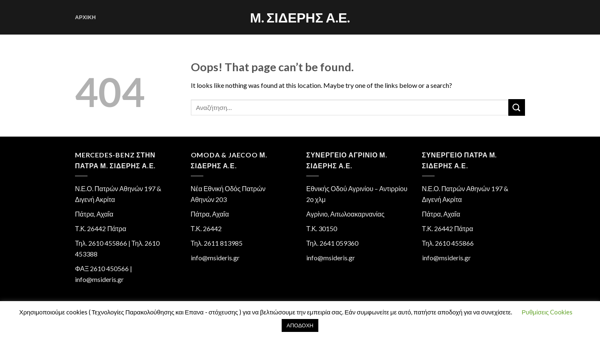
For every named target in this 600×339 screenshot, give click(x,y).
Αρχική (85, 17)
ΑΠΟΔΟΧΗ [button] (300, 325)
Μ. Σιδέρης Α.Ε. (300, 17)
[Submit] (516, 107)
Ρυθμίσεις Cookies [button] (547, 312)
